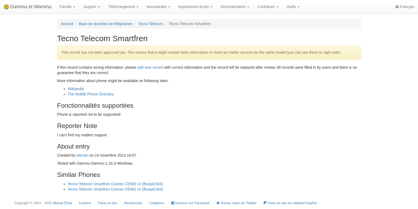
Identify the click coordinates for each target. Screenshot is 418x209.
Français (404, 7)
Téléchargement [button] (123, 7)
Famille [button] (67, 7)
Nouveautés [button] (158, 7)
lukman (82, 155)
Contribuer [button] (267, 7)
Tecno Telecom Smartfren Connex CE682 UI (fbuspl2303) (115, 184)
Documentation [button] (234, 7)
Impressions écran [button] (195, 7)
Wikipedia (76, 89)
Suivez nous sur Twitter (236, 203)
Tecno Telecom (150, 24)
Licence (85, 203)
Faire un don (108, 203)
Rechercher (133, 203)
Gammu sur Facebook (190, 203)
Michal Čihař (62, 203)
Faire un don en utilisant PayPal (290, 203)
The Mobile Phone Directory (91, 94)
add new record (150, 67)
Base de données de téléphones (105, 24)
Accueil (67, 24)
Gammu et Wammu (27, 6)
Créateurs (156, 203)
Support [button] (91, 7)
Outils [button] (293, 7)
